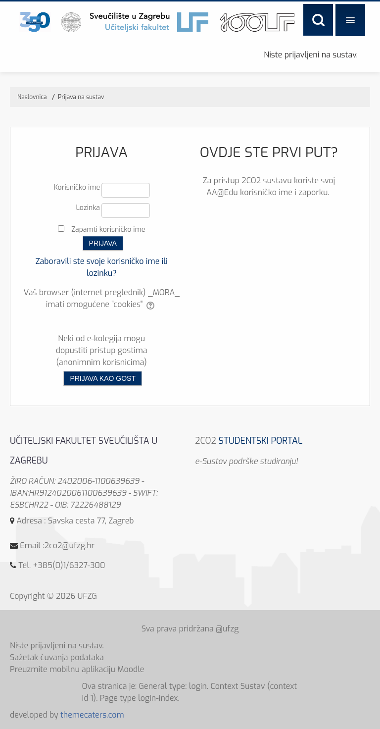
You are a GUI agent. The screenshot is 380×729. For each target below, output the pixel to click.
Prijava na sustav (81, 97)
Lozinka (88, 207)
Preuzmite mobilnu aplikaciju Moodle (77, 669)
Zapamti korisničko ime (108, 229)
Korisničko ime (76, 187)
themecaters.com (92, 715)
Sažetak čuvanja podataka (57, 657)
